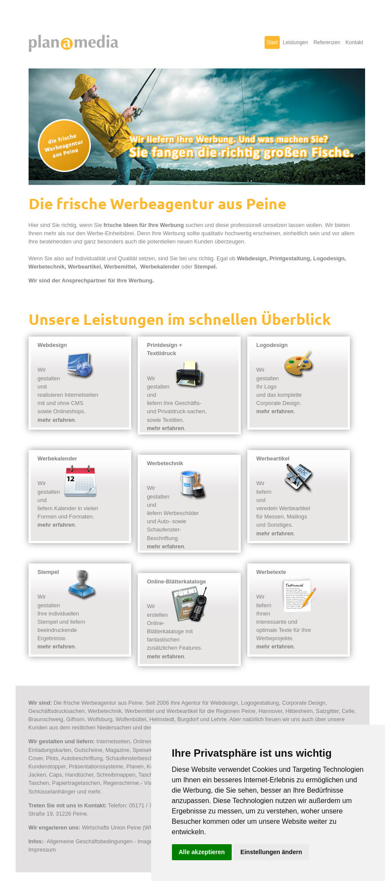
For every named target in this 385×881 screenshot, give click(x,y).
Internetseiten (113, 741)
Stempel (205, 266)
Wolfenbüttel (131, 719)
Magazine (117, 750)
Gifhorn (75, 719)
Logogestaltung (260, 703)
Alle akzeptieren (202, 852)
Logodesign (329, 258)
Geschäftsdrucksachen (57, 711)
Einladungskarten (50, 750)
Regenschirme (121, 783)
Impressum (42, 849)
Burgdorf (187, 719)
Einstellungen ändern (271, 852)
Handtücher (79, 774)
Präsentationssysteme (96, 766)
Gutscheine (88, 750)
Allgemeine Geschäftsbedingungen (90, 841)
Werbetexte (271, 572)
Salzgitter (327, 711)
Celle (348, 711)
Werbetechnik (47, 266)
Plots (52, 758)
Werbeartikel (84, 266)
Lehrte (218, 719)
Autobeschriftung (82, 758)
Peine (248, 711)
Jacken (37, 774)
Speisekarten (149, 750)
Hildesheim (299, 711)
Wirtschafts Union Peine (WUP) (120, 827)
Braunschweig (46, 719)
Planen (135, 766)
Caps (55, 774)
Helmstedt (162, 719)
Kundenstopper (47, 766)
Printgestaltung (289, 258)
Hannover (270, 711)
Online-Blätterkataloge (176, 581)
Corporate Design (303, 703)
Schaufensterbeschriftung (137, 758)
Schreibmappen (116, 774)
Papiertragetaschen (76, 783)
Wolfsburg (99, 719)
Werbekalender (160, 266)
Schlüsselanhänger (52, 791)
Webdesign (251, 258)
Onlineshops (148, 741)
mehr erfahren (56, 420)
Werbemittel (120, 266)
